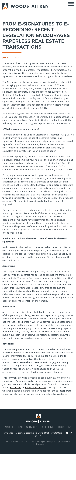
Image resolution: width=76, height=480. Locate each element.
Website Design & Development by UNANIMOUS (50, 441)
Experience (48, 427)
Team (19, 427)
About (8, 427)
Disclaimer (40, 444)
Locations (65, 427)
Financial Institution (35, 387)
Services (32, 427)
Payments (8, 432)
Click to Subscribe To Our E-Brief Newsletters (39, 432)
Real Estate (15, 387)
